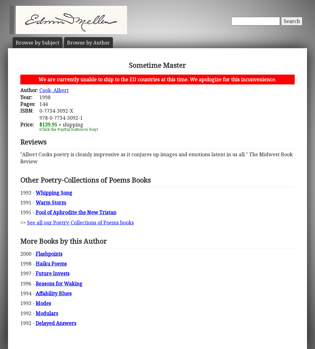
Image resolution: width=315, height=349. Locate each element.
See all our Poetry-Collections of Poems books (80, 222)
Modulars (47, 313)
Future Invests (53, 273)
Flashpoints (49, 253)
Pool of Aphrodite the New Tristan (76, 212)
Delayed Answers (56, 323)
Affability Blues (54, 293)
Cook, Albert (54, 90)
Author (88, 42)
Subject (37, 42)
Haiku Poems (51, 263)
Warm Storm (51, 202)
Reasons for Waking (59, 283)
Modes (43, 303)
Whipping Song (54, 192)
